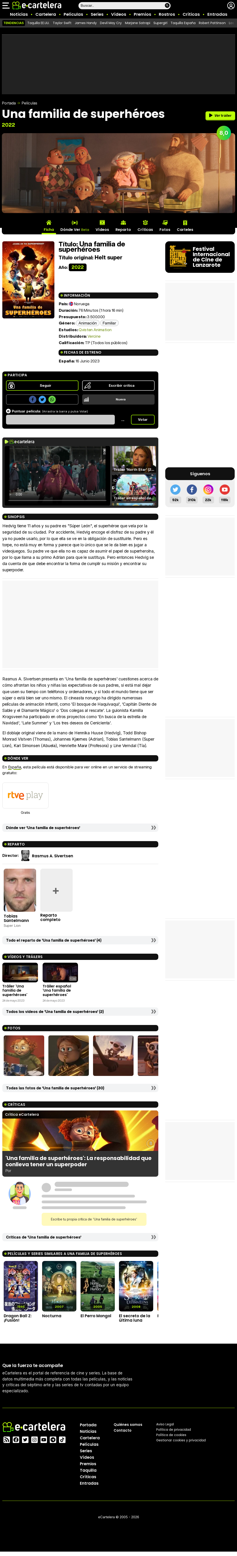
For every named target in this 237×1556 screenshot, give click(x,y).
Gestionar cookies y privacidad (181, 1440)
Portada (9, 103)
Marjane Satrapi (137, 23)
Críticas (191, 14)
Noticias (19, 14)
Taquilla (88, 1470)
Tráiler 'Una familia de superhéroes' (14, 990)
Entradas (217, 14)
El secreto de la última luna (134, 1318)
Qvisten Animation (95, 330)
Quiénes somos (128, 1424)
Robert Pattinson (212, 23)
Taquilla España (183, 23)
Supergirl (160, 23)
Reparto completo (50, 917)
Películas (73, 14)
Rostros (167, 14)
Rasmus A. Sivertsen (52, 856)
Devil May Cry (111, 23)
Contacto (122, 1430)
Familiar (109, 323)
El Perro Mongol (96, 1316)
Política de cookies (171, 1435)
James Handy (86, 23)
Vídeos (118, 14)
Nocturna (51, 1316)
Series (97, 14)
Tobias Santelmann (16, 918)
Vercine (93, 336)
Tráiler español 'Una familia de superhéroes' (57, 990)
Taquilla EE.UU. (38, 23)
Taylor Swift (62, 23)
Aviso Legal (165, 1424)
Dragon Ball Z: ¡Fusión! (17, 1318)
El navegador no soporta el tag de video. (57, 476)
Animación (87, 323)
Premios (142, 14)
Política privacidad (173, 1429)
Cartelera (45, 14)
